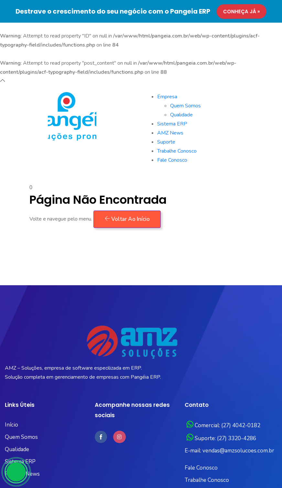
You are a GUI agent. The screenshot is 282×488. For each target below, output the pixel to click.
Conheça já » (240, 11)
